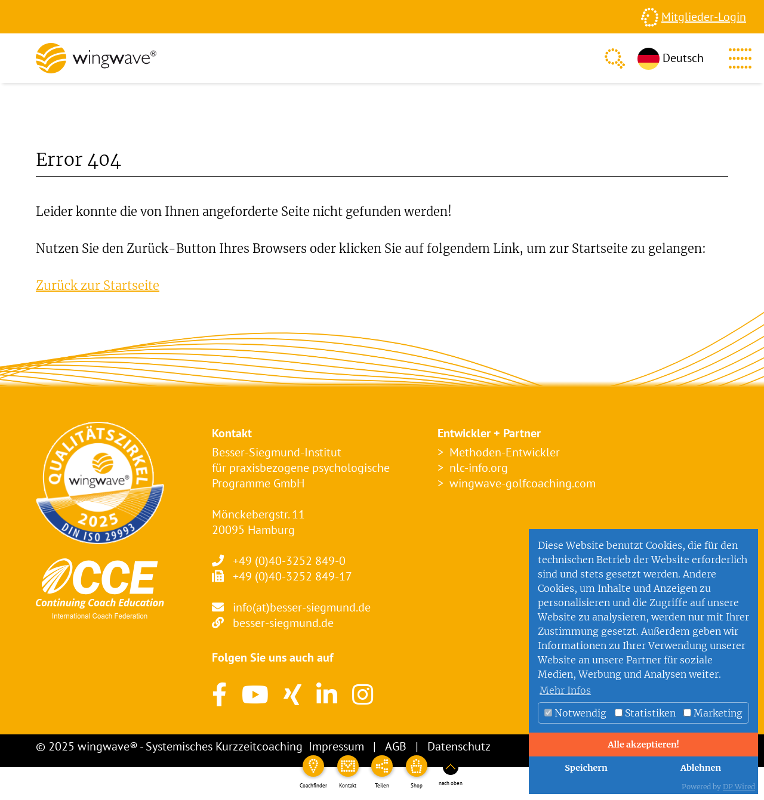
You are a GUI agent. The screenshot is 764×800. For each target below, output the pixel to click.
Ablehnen (700, 767)
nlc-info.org (478, 467)
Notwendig (575, 713)
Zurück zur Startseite (97, 285)
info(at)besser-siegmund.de (302, 607)
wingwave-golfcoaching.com (522, 483)
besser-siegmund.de (283, 623)
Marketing (713, 713)
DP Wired (739, 786)
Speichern (586, 767)
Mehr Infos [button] (565, 690)
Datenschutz (459, 746)
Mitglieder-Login (703, 16)
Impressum (336, 746)
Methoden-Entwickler (504, 452)
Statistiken (645, 713)
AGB (395, 746)
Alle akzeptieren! (643, 744)
